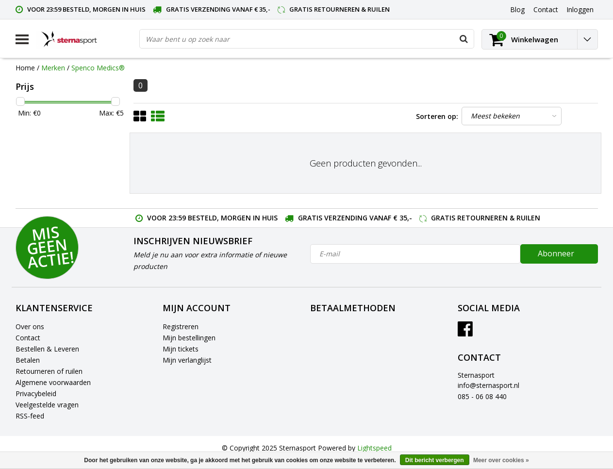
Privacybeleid (36, 393)
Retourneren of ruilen (49, 371)
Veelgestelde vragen (47, 404)
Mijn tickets (181, 348)
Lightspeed (374, 447)
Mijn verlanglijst (187, 360)
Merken (53, 67)
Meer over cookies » (501, 460)
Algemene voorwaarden (53, 382)
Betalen (28, 360)
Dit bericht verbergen (434, 460)
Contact (28, 337)
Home (25, 67)
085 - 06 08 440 (482, 396)
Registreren (181, 326)
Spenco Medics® (98, 67)
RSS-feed (30, 415)
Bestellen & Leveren (47, 348)
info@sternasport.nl (488, 385)
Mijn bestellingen (189, 337)
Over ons (30, 326)
